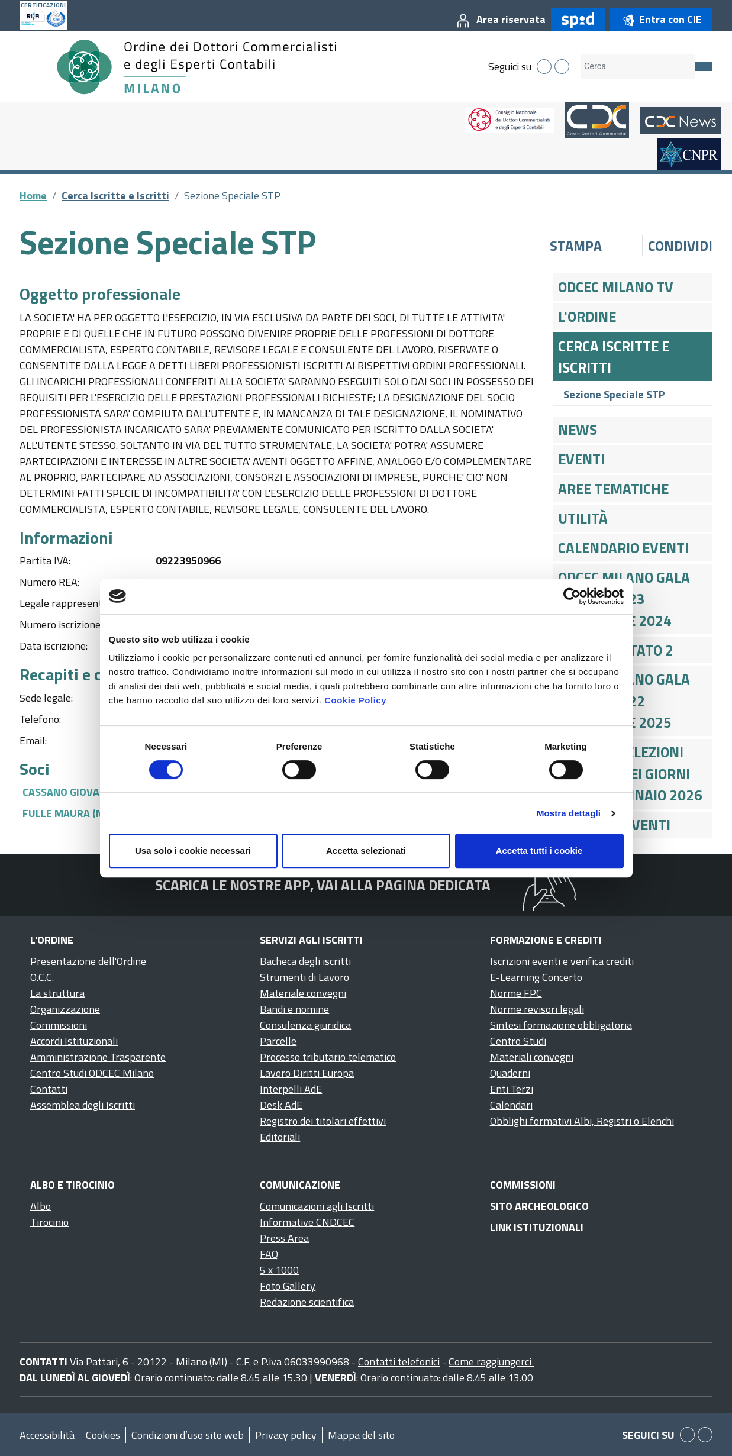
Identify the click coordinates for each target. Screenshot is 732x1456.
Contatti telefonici (399, 1362)
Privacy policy (286, 1435)
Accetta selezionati (366, 850)
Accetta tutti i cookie (539, 850)
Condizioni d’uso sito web (187, 1435)
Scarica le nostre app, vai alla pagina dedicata (323, 885)
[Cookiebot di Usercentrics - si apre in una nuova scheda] (572, 596)
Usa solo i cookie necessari (193, 850)
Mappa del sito (361, 1435)
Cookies (103, 1435)
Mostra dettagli (569, 813)
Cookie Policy (355, 700)
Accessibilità (47, 1435)
